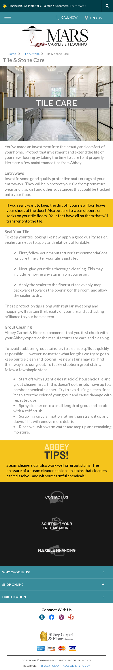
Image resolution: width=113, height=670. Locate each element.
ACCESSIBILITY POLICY (76, 665)
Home (12, 54)
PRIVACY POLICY (50, 665)
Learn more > (78, 6)
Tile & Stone (31, 54)
